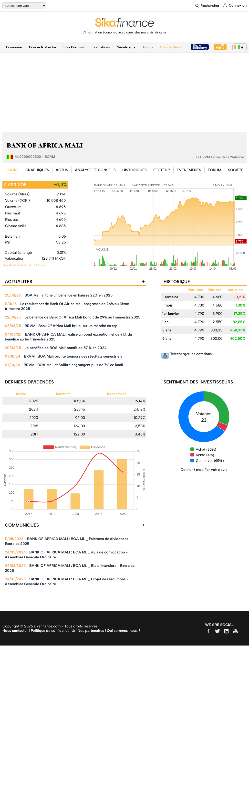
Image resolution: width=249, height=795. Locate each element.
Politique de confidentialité (53, 630)
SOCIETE (235, 170)
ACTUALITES (75, 281)
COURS (12, 170)
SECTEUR (161, 170)
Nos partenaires (91, 630)
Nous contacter (15, 630)
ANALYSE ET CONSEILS (95, 170)
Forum (148, 47)
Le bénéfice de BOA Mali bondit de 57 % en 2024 (66, 348)
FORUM (214, 170)
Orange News (170, 47)
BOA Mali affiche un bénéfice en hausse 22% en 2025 (68, 295)
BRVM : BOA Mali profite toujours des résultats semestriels (73, 356)
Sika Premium (74, 47)
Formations (101, 47)
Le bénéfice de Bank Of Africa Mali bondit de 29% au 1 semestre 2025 (82, 317)
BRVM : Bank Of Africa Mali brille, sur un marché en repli (72, 326)
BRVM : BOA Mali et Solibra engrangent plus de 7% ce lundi (73, 365)
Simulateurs (126, 47)
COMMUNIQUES (75, 525)
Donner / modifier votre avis (204, 469)
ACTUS (62, 170)
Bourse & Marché (42, 47)
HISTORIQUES (134, 170)
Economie (14, 47)
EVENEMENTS (189, 170)
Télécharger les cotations (191, 354)
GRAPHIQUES (37, 170)
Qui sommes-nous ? (123, 630)
